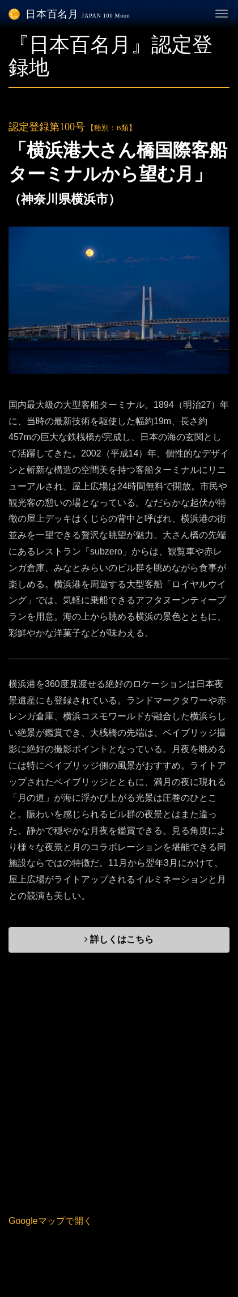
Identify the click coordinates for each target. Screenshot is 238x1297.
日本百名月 (69, 14)
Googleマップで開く (50, 1221)
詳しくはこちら (119, 939)
